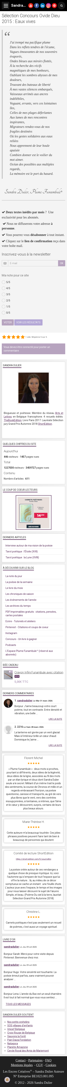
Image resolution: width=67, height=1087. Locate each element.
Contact (21, 1060)
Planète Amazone (17, 1047)
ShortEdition (45, 423)
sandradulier (25, 700)
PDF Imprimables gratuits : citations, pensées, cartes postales (31, 613)
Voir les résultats (28, 322)
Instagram (11, 633)
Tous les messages (18, 1004)
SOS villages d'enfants (20, 1025)
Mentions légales (22, 1065)
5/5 (6, 282)
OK (61, 263)
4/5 (6, 288)
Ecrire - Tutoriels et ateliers (21, 621)
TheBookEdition (13, 420)
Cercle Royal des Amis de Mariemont (28, 1050)
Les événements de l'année (21, 599)
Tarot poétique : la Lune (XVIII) (22, 557)
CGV (39, 1065)
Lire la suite (55, 719)
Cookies (51, 1065)
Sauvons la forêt (16, 1036)
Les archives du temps (18, 605)
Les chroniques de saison (20, 594)
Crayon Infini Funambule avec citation (38, 672)
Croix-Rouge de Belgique (21, 1032)
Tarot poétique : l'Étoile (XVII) (22, 551)
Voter (8, 322)
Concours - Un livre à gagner (21, 639)
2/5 (6, 300)
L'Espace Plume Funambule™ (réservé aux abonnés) (29, 653)
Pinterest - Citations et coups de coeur (27, 627)
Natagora (12, 1043)
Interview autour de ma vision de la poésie (29, 545)
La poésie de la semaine (19, 582)
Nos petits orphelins (18, 1021)
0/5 (6, 313)
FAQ (48, 1060)
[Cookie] (7, 1080)
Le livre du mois (14, 588)
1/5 (6, 306)
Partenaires (35, 1060)
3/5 (6, 294)
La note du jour (14, 576)
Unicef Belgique (16, 1029)
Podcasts (11, 645)
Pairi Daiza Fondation (19, 1039)
